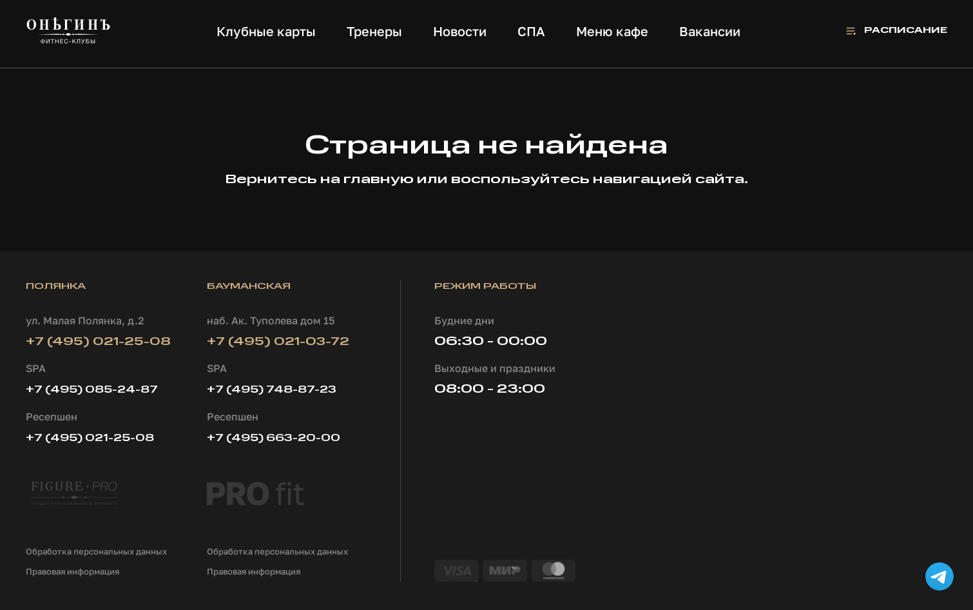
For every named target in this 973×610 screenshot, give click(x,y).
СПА (531, 31)
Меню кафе (612, 31)
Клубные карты (266, 31)
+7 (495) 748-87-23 (271, 390)
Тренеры (374, 31)
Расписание (905, 30)
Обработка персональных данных (96, 551)
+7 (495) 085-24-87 (92, 390)
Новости (459, 31)
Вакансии (709, 31)
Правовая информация (72, 571)
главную (378, 179)
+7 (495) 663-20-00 (273, 438)
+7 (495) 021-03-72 (278, 342)
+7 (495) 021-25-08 (98, 342)
